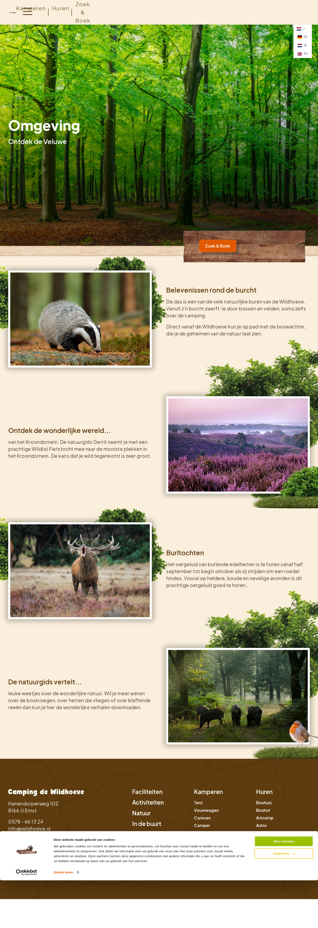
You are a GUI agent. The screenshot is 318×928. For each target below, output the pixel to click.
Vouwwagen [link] (206, 810)
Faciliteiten (147, 791)
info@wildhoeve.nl (29, 828)
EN (302, 54)
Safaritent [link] (266, 832)
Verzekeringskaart (155, 857)
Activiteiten (148, 802)
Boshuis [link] (264, 802)
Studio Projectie (293, 863)
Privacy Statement (25, 857)
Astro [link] (261, 825)
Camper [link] (202, 825)
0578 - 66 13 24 (25, 822)
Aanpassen (284, 591)
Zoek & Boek (21, 842)
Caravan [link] (202, 817)
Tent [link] (198, 802)
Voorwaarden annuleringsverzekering (208, 857)
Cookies (53, 857)
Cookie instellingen (117, 857)
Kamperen (31, 8)
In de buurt (146, 823)
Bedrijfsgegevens (80, 857)
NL (302, 45)
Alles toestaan (283, 579)
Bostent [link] (264, 840)
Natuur (141, 813)
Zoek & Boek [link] (217, 245)
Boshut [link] (263, 810)
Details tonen (63, 610)
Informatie (146, 834)
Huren (264, 791)
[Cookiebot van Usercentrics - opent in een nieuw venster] (26, 610)
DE (302, 37)
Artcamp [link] (264, 817)
